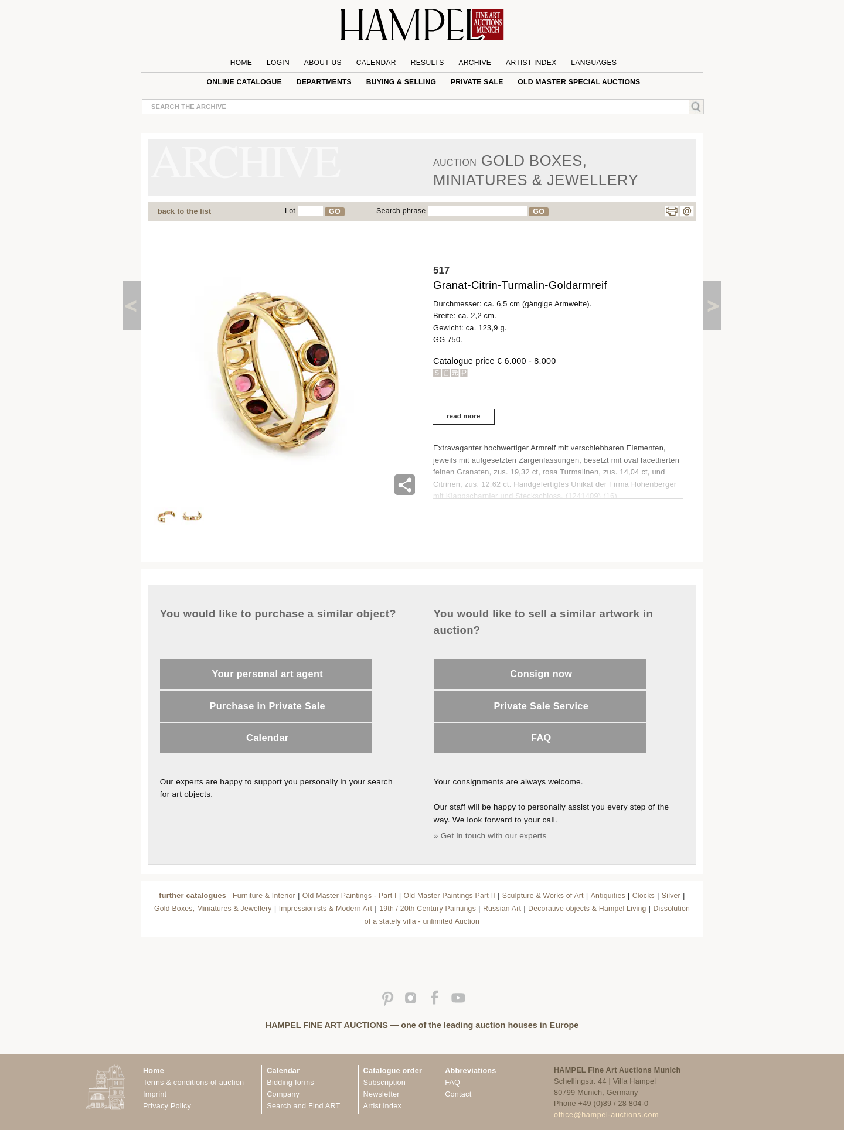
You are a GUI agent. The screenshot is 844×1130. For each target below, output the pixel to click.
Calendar (376, 63)
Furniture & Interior (264, 896)
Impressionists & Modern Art (326, 908)
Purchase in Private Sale (267, 706)
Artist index (382, 1106)
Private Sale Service (541, 706)
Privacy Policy (167, 1106)
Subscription (384, 1082)
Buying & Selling (401, 82)
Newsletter (381, 1094)
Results (427, 63)
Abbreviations (470, 1071)
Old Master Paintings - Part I (349, 896)
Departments (324, 82)
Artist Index (531, 63)
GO (335, 211)
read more (464, 415)
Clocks (643, 896)
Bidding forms (290, 1082)
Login (278, 63)
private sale (477, 82)
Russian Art (502, 908)
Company (283, 1094)
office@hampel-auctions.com (606, 1115)
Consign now (541, 673)
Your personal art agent (267, 673)
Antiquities (608, 896)
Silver (671, 896)
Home (241, 63)
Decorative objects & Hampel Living (587, 908)
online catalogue (244, 82)
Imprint (154, 1094)
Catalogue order (393, 1071)
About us (323, 63)
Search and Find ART (303, 1106)
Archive (474, 63)
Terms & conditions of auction (193, 1082)
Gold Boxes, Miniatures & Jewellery (213, 908)
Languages (594, 63)
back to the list (184, 211)
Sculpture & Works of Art (543, 896)
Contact (458, 1094)
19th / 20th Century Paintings (427, 908)
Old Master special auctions (579, 82)
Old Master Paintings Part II (449, 896)
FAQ (541, 737)
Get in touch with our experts (494, 835)
